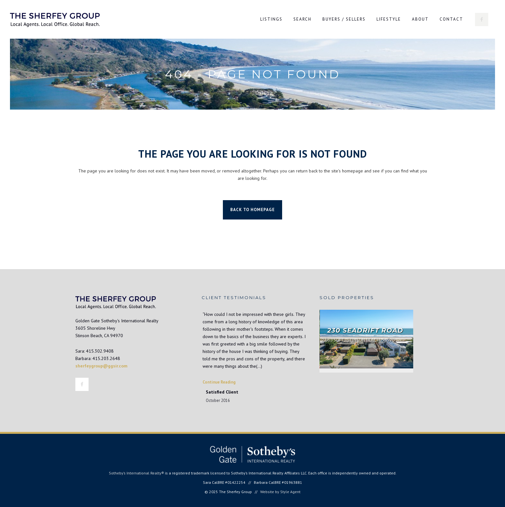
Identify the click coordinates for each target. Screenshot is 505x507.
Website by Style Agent (280, 491)
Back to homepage (252, 209)
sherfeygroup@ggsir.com (101, 366)
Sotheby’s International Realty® (136, 473)
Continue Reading (219, 382)
